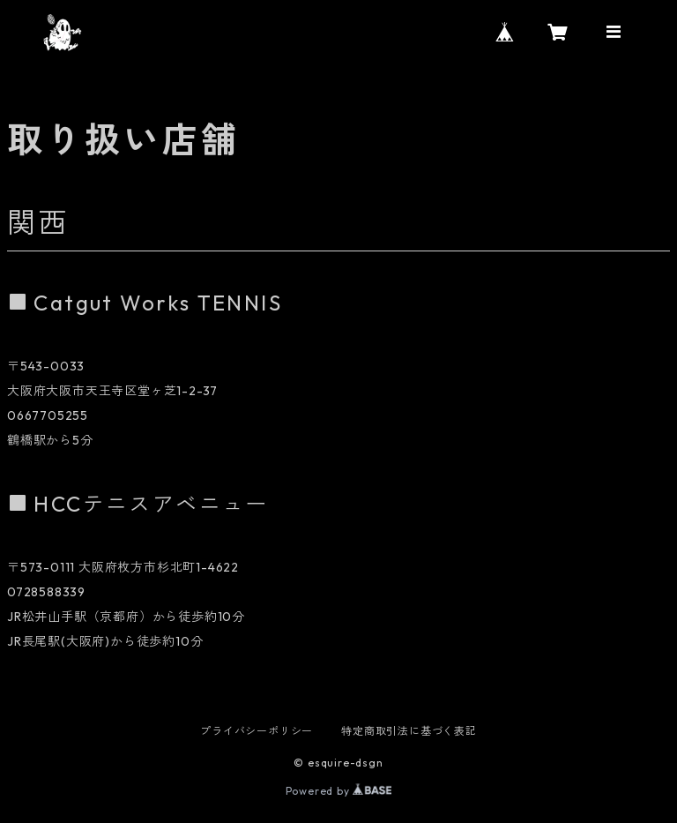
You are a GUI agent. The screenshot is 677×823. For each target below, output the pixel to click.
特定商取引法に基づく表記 (409, 730)
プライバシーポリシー (256, 730)
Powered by (339, 790)
